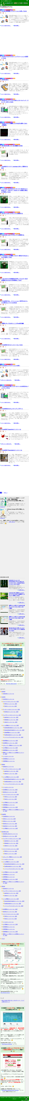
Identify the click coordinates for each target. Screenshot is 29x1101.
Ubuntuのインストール (8, 888)
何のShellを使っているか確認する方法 (12, 145)
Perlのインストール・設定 (10, 706)
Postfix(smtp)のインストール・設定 (12, 734)
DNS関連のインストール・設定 (10, 740)
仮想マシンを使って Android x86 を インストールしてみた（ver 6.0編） (17, 607)
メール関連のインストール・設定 (11, 725)
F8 (7, 9)
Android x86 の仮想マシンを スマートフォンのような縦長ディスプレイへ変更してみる (17, 594)
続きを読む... (16, 25)
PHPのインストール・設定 (10, 703)
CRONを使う (5, 79)
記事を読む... (22, 590)
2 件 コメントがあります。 (6, 443)
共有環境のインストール (9, 758)
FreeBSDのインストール (9, 816)
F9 (9, 9)
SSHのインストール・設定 (9, 818)
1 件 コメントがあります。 (6, 380)
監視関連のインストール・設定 (10, 750)
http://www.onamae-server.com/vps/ (10, 1090)
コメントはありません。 (6, 25)
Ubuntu (3, 886)
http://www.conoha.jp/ (7, 1044)
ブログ (3, 938)
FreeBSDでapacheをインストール (11, 429)
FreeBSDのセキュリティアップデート (12, 408)
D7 (7, 144)
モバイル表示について (6, 0)
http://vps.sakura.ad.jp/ (11, 683)
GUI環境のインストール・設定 (10, 743)
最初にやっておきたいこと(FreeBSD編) (13, 323)
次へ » (5, 492)
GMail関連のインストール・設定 (12, 732)
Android (3, 691)
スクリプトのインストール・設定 (11, 701)
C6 (3, 9)
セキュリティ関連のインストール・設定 (12, 745)
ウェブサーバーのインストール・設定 (12, 715)
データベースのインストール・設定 (11, 709)
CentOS (3, 697)
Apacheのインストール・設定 (10, 826)
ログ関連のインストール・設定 (10, 747)
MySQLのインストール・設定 (11, 711)
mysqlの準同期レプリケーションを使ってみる (14, 11)
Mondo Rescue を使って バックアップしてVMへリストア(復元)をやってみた (17, 629)
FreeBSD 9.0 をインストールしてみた (12, 345)
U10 (14, 9)
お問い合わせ (12, 521)
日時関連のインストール (9, 761)
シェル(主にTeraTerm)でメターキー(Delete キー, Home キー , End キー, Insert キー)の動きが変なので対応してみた (14, 190)
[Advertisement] (14, 41)
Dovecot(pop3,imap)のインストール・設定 (14, 730)
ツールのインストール (8, 756)
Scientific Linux (5, 831)
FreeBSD (4, 814)
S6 (11, 9)
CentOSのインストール (8, 699)
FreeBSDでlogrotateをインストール (12, 450)
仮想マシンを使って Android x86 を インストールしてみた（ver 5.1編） (17, 618)
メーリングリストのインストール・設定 (13, 737)
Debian (3, 764)
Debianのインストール (8, 766)
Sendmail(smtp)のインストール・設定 (13, 727)
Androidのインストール (8, 693)
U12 (19, 144)
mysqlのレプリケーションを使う (11, 365)
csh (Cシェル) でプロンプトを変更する (12, 213)
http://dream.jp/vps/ (5, 992)
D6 (5, 9)
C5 (1, 9)
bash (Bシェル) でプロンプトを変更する (13, 235)
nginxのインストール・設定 (10, 722)
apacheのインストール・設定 (11, 717)
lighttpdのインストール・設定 (11, 719)
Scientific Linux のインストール (10, 833)
